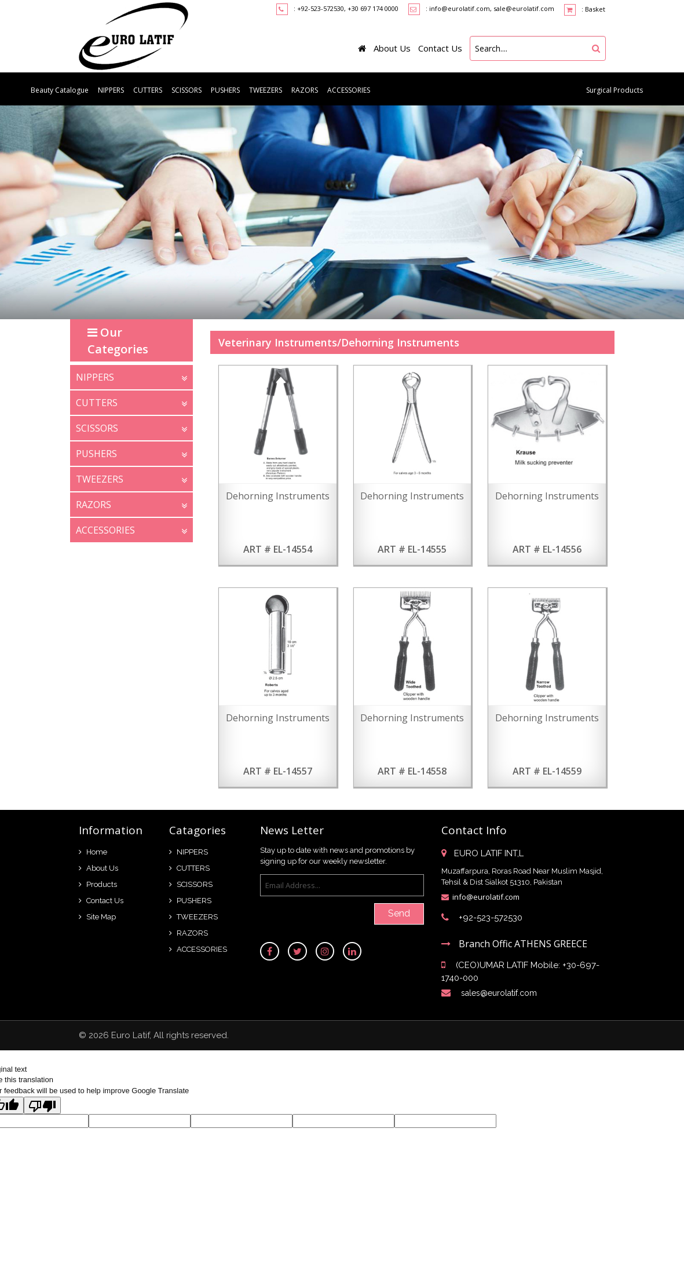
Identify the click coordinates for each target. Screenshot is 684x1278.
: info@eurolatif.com (458, 8)
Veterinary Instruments (277, 342)
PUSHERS (225, 90)
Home (96, 852)
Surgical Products (614, 90)
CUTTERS (147, 90)
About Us (392, 48)
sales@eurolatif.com (499, 993)
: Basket (584, 10)
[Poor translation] (42, 1105)
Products (101, 884)
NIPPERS (111, 90)
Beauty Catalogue (60, 90)
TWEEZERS (265, 90)
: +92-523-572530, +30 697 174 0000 (346, 8)
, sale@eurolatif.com (522, 8)
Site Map (101, 916)
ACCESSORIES (348, 90)
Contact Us (440, 48)
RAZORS (304, 90)
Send (399, 913)
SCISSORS (186, 90)
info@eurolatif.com (486, 897)
